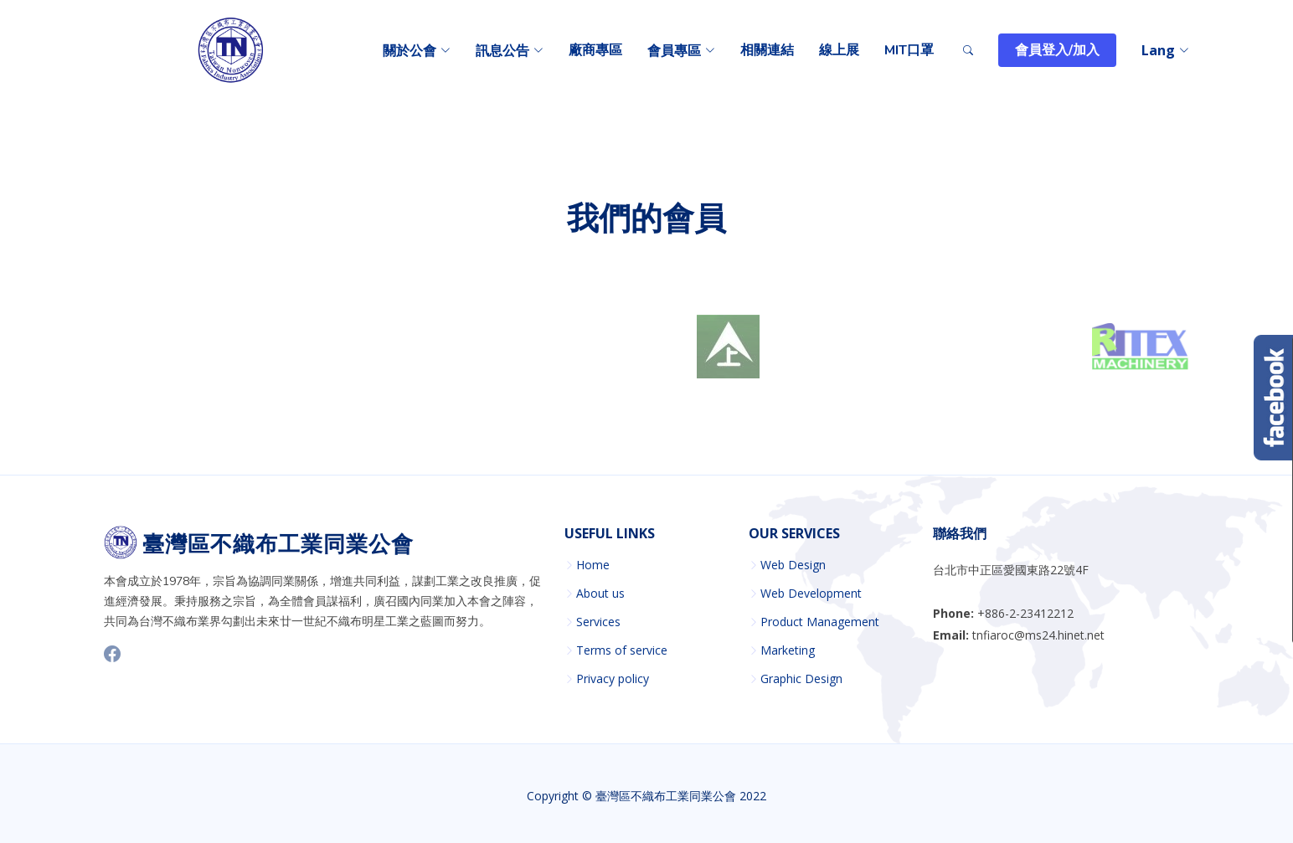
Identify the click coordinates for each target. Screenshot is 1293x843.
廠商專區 (595, 50)
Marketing (787, 650)
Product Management (819, 622)
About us (600, 593)
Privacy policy (612, 679)
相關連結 (767, 50)
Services (598, 622)
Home (593, 565)
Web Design (793, 565)
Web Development (811, 593)
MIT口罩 (909, 50)
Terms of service (621, 650)
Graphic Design (801, 679)
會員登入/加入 (1057, 50)
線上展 (839, 50)
